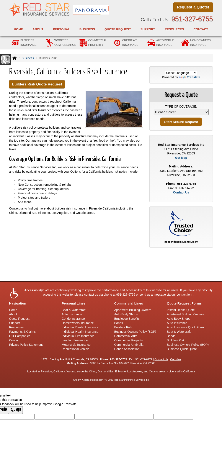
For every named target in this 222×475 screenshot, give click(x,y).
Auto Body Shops (126, 314)
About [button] (38, 29)
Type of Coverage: (181, 106)
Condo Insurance (73, 318)
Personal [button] (61, 29)
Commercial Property (128, 340)
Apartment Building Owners (132, 310)
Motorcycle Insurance (76, 344)
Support (14, 323)
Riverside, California (53, 371)
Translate (189, 77)
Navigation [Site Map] (17, 303)
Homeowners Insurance (78, 323)
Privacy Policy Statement (26, 344)
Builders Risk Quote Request (37, 84)
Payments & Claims (22, 331)
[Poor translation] (16, 410)
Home (18, 29)
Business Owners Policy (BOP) (135, 331)
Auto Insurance (72, 314)
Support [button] (147, 29)
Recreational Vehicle (76, 349)
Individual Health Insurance (80, 331)
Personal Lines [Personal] (74, 303)
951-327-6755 (192, 19)
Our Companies (19, 336)
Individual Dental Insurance (80, 327)
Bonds (118, 323)
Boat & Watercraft (74, 310)
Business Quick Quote (182, 349)
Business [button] (87, 29)
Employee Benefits (127, 318)
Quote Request (19, 318)
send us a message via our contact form (166, 294)
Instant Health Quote (181, 310)
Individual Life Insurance (78, 336)
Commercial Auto (125, 336)
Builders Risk (123, 327)
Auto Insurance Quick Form (185, 327)
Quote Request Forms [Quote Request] (184, 303)
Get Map (181, 157)
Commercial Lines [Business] (128, 303)
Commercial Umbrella (129, 344)
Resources (16, 327)
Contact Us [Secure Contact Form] (181, 192)
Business (28, 58)
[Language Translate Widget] (181, 73)
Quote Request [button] (117, 29)
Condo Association (126, 349)
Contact (200, 29)
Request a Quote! (193, 7)
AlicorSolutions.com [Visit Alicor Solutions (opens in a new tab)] (92, 379)
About (13, 314)
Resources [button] (174, 29)
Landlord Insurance (75, 340)
